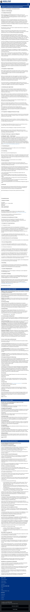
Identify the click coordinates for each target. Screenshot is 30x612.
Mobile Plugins (3, 581)
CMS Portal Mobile (4, 579)
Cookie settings (15, 609)
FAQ (2, 589)
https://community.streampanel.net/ (17, 383)
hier (10, 314)
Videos (2, 587)
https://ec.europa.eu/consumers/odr (21, 212)
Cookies (2, 597)
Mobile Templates (3, 582)
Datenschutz (3, 594)
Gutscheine (3, 584)
